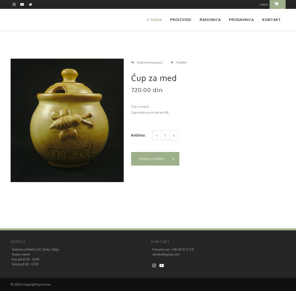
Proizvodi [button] (180, 19)
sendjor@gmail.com (165, 254)
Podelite (179, 62)
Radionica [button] (210, 19)
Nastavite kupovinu (147, 62)
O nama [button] (154, 19)
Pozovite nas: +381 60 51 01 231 (173, 249)
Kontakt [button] (271, 19)
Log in (264, 4)
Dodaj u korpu (156, 159)
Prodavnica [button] (241, 19)
